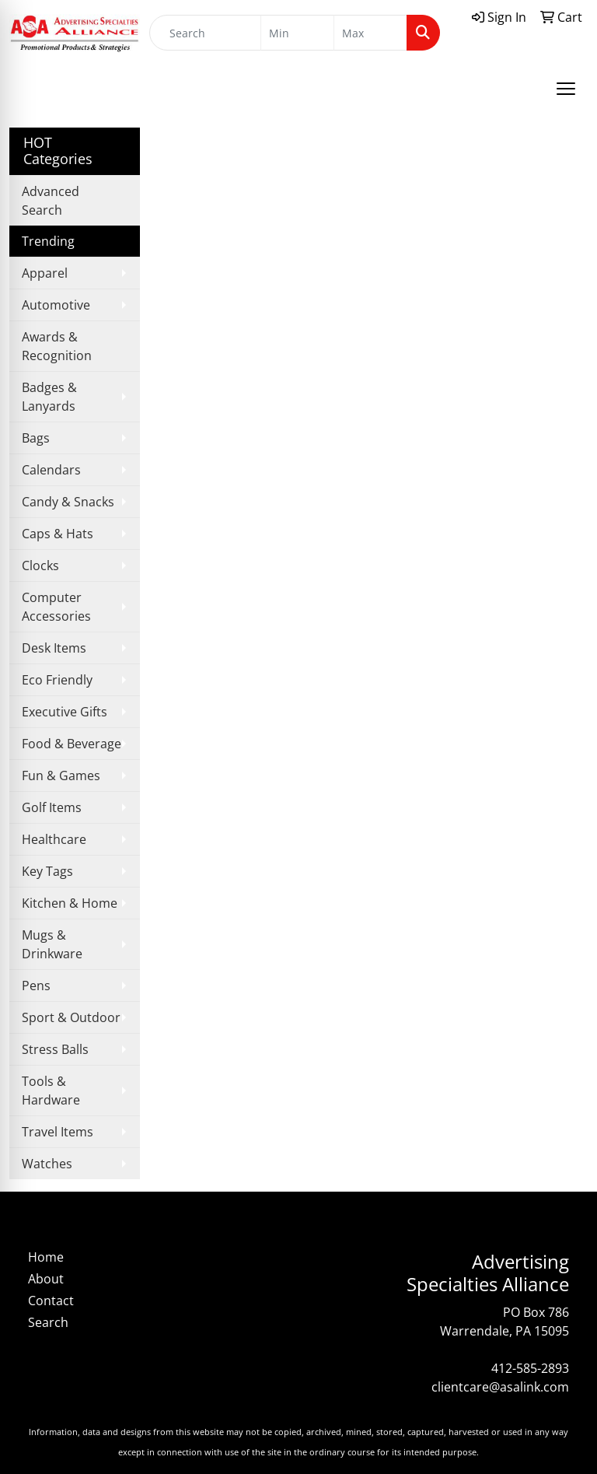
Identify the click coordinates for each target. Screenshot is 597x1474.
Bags (36, 437)
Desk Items (54, 647)
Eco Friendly (57, 679)
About (46, 1278)
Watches (47, 1163)
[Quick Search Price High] (370, 33)
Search (48, 1322)
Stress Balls (55, 1049)
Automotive (56, 304)
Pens (36, 985)
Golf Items (52, 807)
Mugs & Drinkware (52, 944)
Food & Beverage (71, 743)
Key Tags (47, 871)
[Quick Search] (205, 33)
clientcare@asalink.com (500, 1386)
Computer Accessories (56, 607)
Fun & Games (61, 775)
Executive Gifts (64, 711)
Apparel (45, 273)
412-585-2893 (530, 1368)
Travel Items (57, 1131)
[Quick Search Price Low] (297, 33)
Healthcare (54, 839)
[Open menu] (565, 88)
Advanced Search (50, 201)
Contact (51, 1300)
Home (46, 1257)
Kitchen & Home (69, 903)
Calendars (51, 469)
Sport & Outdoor (71, 1017)
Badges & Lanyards (49, 397)
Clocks (40, 565)
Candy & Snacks (68, 501)
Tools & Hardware (51, 1090)
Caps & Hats (57, 533)
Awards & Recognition (57, 346)
